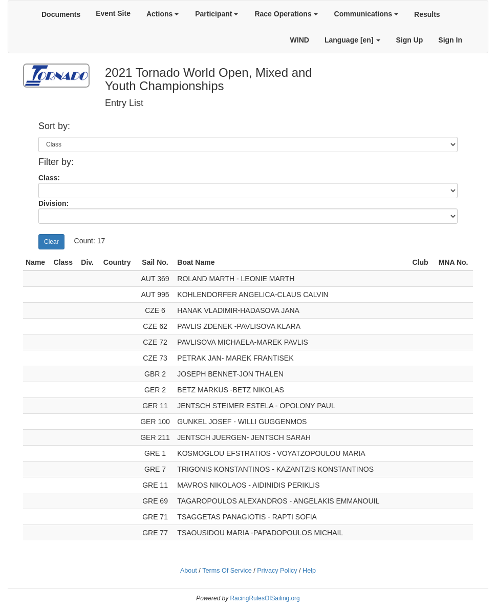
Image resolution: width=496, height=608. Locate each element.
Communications (366, 14)
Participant (216, 14)
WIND (299, 40)
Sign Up (409, 40)
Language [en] (353, 40)
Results (427, 14)
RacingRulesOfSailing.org (264, 598)
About (188, 570)
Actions (162, 14)
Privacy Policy (277, 570)
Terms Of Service (227, 570)
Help (309, 570)
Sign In (450, 40)
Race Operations (285, 14)
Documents (60, 14)
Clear (51, 241)
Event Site (113, 13)
